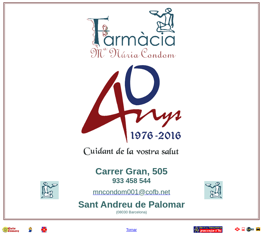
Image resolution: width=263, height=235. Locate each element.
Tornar (131, 230)
